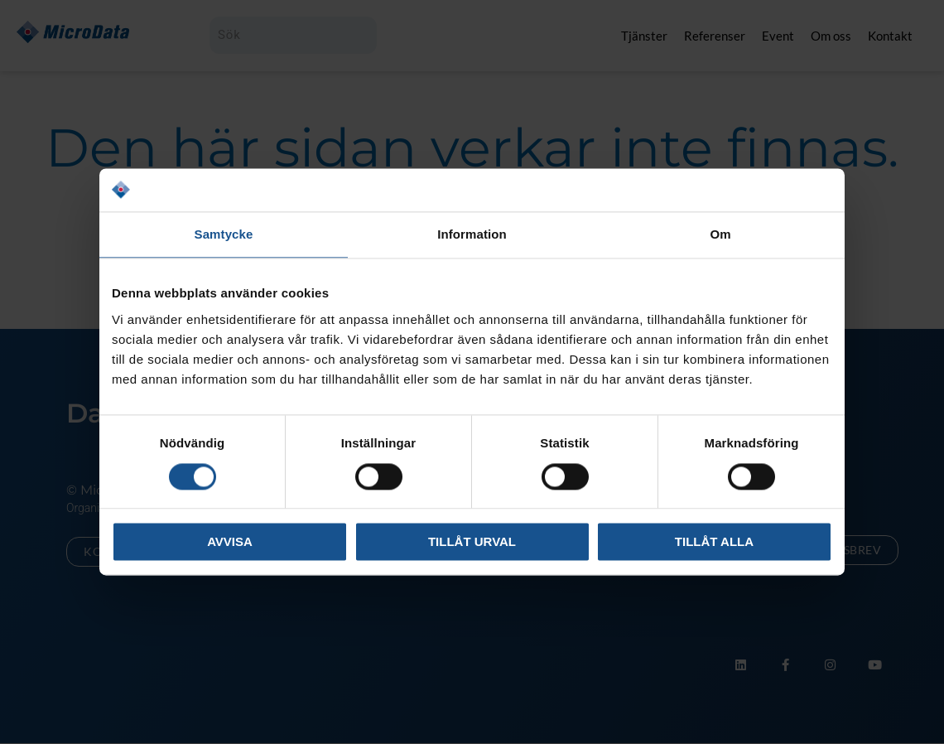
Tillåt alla (714, 542)
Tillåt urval (472, 542)
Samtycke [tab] (224, 235)
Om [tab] (720, 235)
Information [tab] (472, 235)
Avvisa (230, 542)
